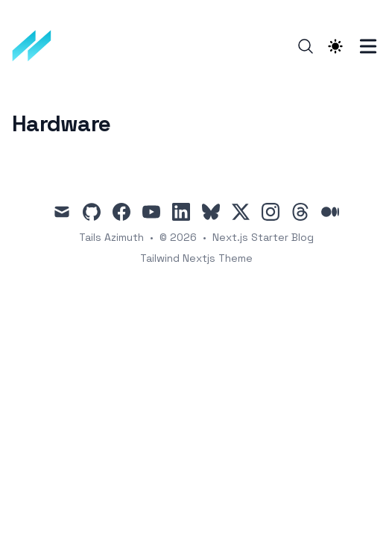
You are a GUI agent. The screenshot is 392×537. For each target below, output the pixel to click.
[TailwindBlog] (36, 46)
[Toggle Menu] (368, 46)
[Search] (305, 46)
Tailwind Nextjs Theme (196, 258)
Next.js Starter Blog (263, 237)
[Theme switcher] (335, 46)
